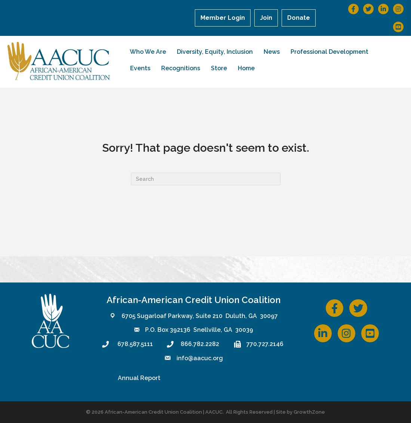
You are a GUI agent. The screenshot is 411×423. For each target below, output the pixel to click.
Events (140, 68)
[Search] (205, 179)
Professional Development (329, 51)
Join (266, 17)
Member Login (222, 17)
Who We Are (148, 51)
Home (246, 68)
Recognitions (180, 68)
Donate (298, 17)
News (272, 51)
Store (219, 68)
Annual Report (139, 378)
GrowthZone (309, 412)
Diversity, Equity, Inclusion (215, 51)
